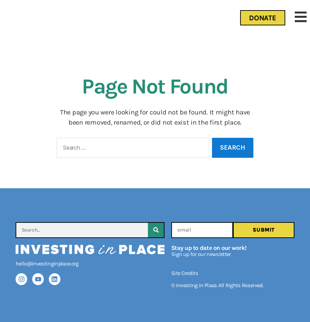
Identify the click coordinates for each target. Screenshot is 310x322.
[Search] (156, 230)
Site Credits (184, 273)
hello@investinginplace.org (47, 263)
